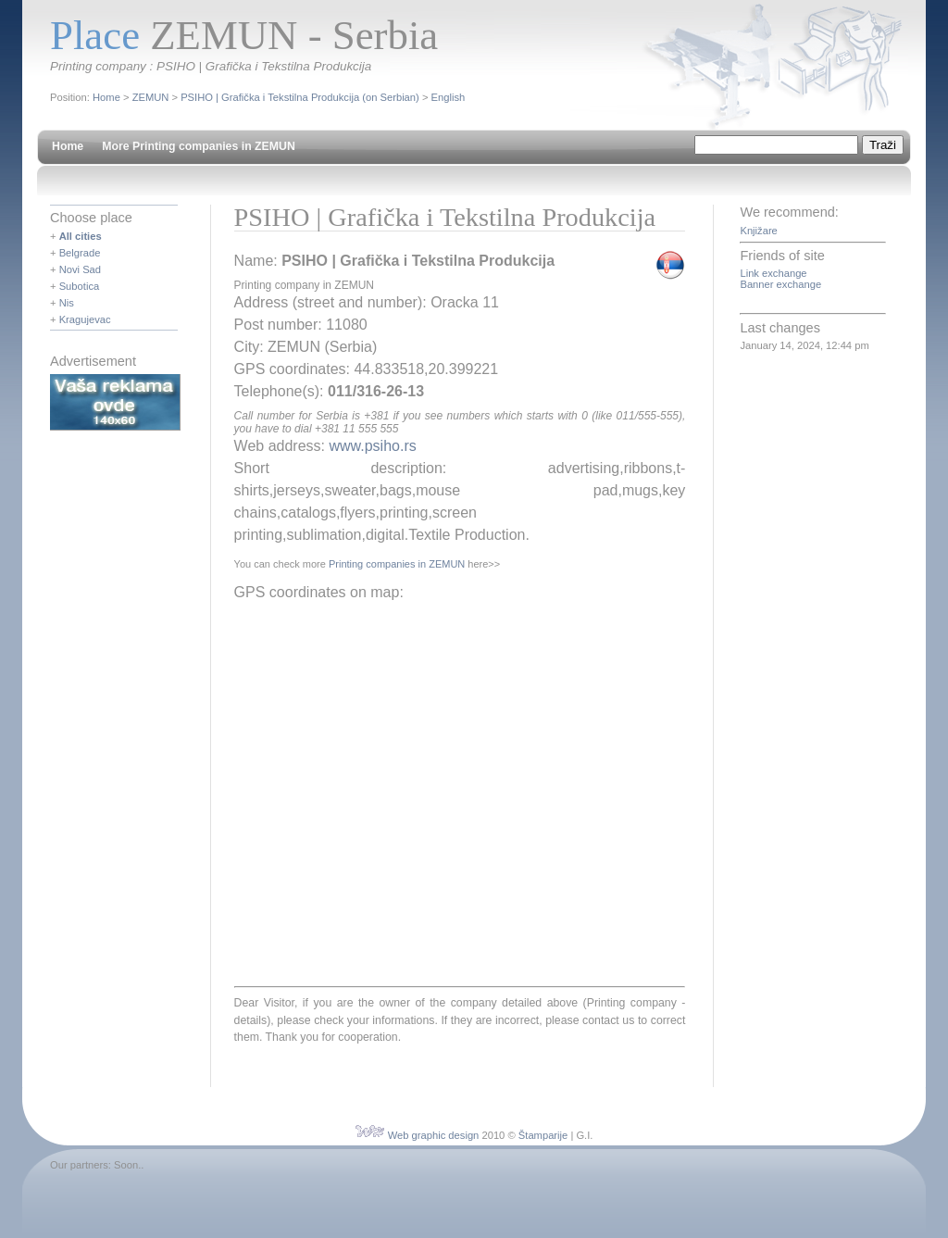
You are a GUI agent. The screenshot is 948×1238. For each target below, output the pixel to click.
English (448, 97)
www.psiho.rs (372, 446)
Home (106, 97)
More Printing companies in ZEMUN (198, 146)
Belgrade (80, 252)
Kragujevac (85, 319)
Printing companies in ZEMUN (397, 563)
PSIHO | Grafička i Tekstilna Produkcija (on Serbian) (300, 97)
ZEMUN (150, 97)
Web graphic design (434, 1135)
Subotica (79, 286)
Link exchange (773, 273)
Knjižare (758, 230)
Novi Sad (80, 269)
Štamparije (543, 1135)
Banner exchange (780, 284)
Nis (66, 302)
